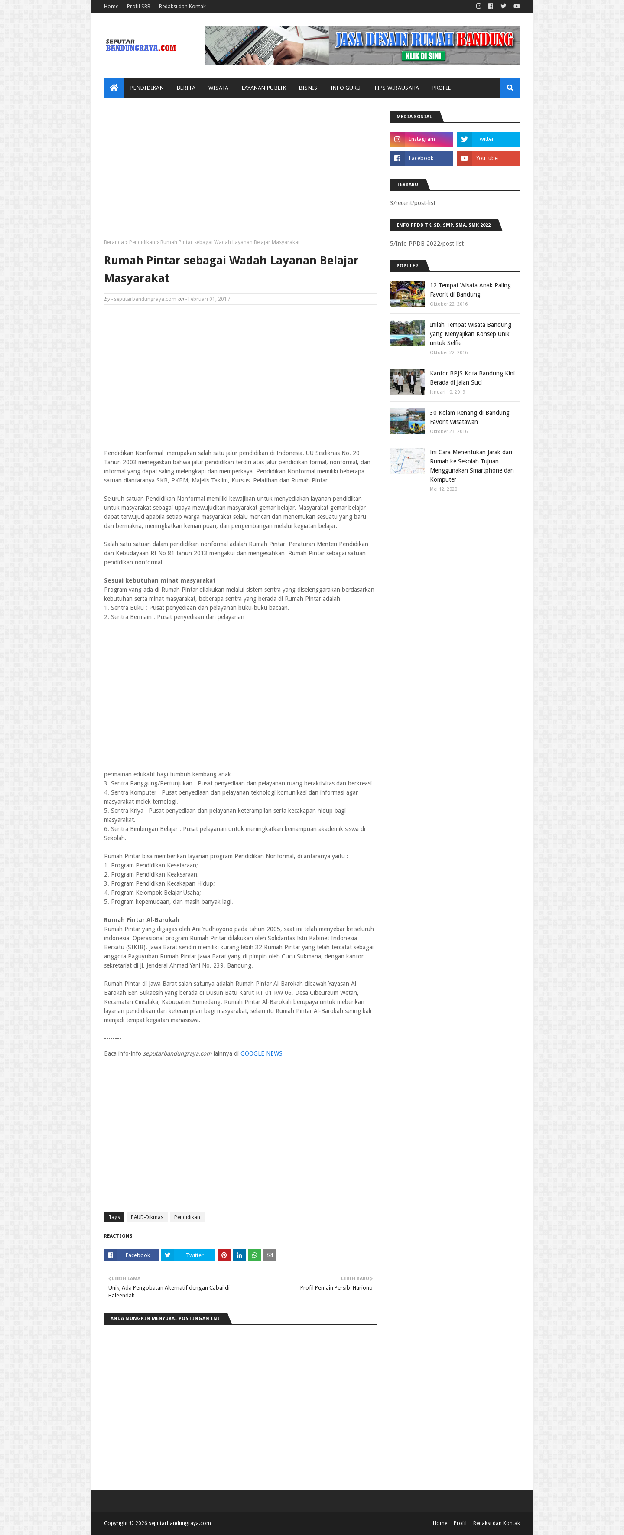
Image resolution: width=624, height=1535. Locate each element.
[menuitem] (114, 88)
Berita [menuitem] (186, 88)
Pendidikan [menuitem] (147, 88)
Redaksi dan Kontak (182, 6)
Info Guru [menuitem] (346, 88)
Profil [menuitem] (441, 88)
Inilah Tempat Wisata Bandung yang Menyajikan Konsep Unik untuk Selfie (470, 333)
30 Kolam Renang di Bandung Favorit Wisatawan (470, 417)
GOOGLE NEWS (261, 1053)
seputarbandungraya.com (145, 299)
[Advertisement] (240, 171)
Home (111, 6)
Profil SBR (138, 6)
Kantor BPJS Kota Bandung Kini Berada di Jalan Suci (472, 378)
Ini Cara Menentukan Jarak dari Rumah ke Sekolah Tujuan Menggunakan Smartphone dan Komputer (472, 466)
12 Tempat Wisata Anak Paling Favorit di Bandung (470, 290)
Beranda (114, 242)
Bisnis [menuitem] (308, 88)
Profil (460, 1523)
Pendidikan (142, 242)
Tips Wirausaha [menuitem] (396, 88)
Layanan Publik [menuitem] (264, 88)
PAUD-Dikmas (147, 1217)
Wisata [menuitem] (218, 88)
